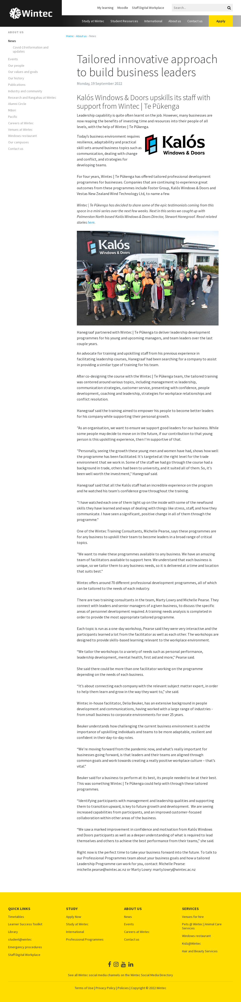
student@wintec (20, 939)
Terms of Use (84, 988)
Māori (12, 110)
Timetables (16, 917)
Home (69, 36)
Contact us (195, 21)
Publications (17, 85)
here (91, 222)
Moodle (122, 7)
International (153, 21)
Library (13, 932)
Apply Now (73, 917)
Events (13, 59)
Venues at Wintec (20, 130)
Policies (123, 988)
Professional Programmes (85, 939)
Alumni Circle (17, 104)
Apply (220, 21)
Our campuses (18, 142)
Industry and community (25, 91)
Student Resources (124, 21)
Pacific (12, 117)
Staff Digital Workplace (148, 7)
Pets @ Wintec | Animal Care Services (202, 926)
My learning (105, 7)
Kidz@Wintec (191, 944)
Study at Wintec (93, 21)
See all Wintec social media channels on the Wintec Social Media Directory (120, 975)
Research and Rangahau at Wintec (32, 98)
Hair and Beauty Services (200, 951)
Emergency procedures (25, 947)
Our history (16, 78)
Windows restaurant (22, 136)
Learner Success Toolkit (25, 924)
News (12, 41)
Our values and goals (23, 72)
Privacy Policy (105, 988)
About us (174, 21)
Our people (16, 66)
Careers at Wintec (21, 123)
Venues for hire (193, 917)
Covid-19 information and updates (30, 49)
